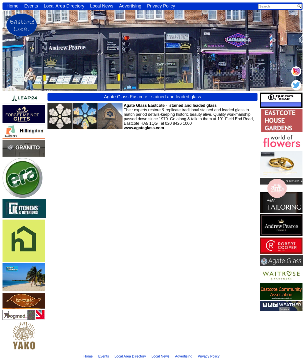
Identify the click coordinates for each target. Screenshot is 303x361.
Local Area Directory (64, 5)
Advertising (130, 5)
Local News (101, 5)
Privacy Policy (161, 5)
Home (12, 5)
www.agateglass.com (144, 128)
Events (31, 5)
